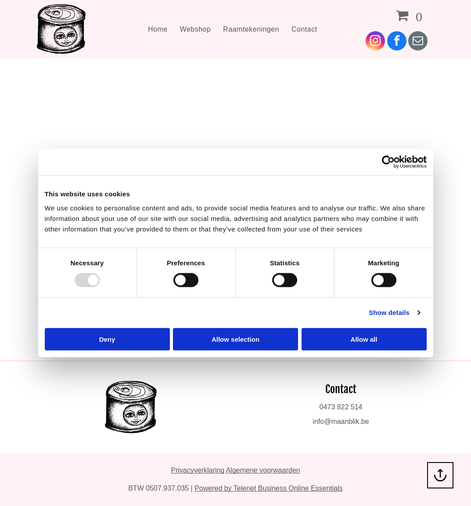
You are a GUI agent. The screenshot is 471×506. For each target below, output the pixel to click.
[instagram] (375, 42)
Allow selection (235, 339)
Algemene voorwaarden (263, 470)
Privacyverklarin (195, 470)
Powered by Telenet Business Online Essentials (268, 488)
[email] (418, 42)
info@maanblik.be (341, 421)
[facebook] (396, 42)
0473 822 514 (341, 407)
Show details (389, 312)
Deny (107, 339)
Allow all (364, 339)
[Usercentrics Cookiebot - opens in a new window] (388, 162)
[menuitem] (158, 29)
